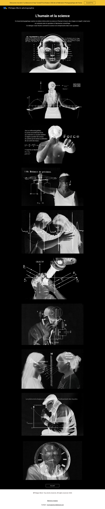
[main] (52, 20)
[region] (52, 3)
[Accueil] (52, 485)
